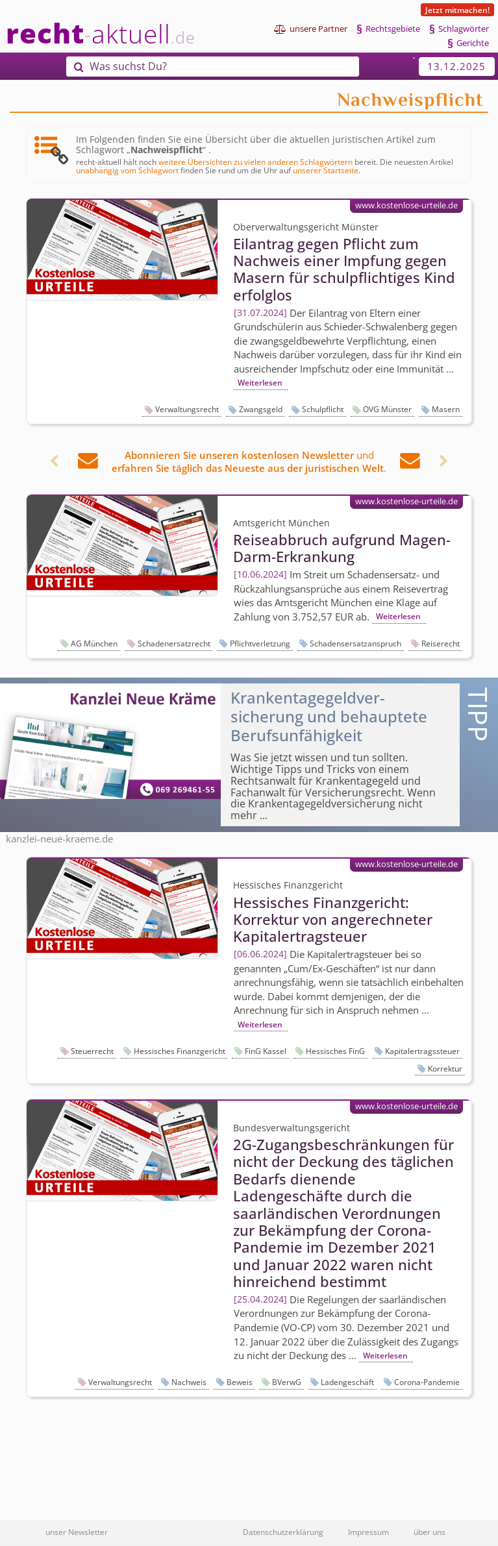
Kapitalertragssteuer (422, 1051)
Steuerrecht (92, 1051)
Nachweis (188, 1382)
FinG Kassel (265, 1051)
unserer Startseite (325, 170)
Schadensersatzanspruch (355, 643)
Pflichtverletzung (260, 643)
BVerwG (286, 1382)
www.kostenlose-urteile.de (406, 205)
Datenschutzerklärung (283, 1532)
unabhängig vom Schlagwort (127, 170)
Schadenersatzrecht (174, 643)
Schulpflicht (322, 409)
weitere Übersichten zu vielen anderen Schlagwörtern (255, 161)
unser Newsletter (76, 1532)
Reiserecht (440, 643)
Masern (446, 409)
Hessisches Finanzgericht (179, 1051)
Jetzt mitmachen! (457, 10)
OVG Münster (387, 409)
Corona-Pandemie (427, 1382)
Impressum (368, 1532)
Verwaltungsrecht (187, 409)
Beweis (240, 1382)
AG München (94, 643)
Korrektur (445, 1068)
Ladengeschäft (347, 1382)
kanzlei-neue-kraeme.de (59, 838)
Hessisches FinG (335, 1051)
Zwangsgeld (260, 409)
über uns (429, 1532)
